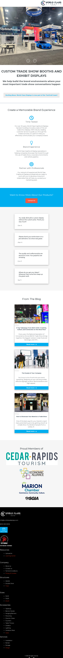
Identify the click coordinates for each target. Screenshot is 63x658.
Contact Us (31, 200)
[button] (28, 60)
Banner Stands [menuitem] (10, 611)
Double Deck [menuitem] (9, 583)
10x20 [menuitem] (7, 598)
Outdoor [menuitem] (8, 625)
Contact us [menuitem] (8, 568)
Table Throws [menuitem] (9, 623)
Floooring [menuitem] (8, 616)
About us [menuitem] (8, 566)
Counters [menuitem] (8, 620)
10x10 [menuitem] (7, 596)
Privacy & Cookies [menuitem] (10, 573)
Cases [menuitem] (7, 633)
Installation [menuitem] (8, 640)
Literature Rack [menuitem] (10, 630)
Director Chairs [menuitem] (10, 618)
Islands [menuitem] (7, 581)
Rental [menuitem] (7, 643)
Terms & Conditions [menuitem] (11, 571)
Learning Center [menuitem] (10, 556)
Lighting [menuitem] (8, 628)
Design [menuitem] (7, 648)
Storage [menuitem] (7, 645)
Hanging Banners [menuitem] (10, 613)
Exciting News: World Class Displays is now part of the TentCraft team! (31, 95)
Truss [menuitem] (7, 586)
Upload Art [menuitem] (8, 553)
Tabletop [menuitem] (8, 608)
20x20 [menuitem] (7, 601)
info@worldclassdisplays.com (9, 520)
